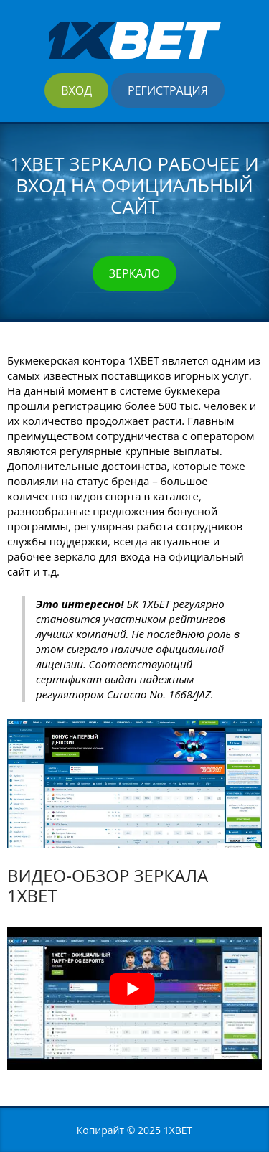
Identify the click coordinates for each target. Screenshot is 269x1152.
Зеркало (134, 273)
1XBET (178, 1130)
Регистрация (168, 90)
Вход (76, 90)
